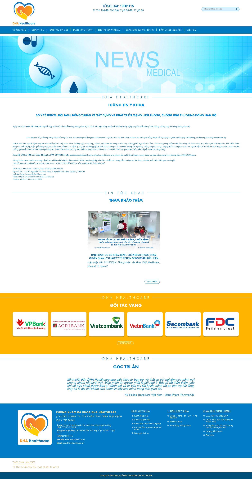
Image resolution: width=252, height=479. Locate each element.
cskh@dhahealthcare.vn (73, 443)
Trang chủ (19, 30)
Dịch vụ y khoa (83, 30)
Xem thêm (152, 282)
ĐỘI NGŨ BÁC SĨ (59, 30)
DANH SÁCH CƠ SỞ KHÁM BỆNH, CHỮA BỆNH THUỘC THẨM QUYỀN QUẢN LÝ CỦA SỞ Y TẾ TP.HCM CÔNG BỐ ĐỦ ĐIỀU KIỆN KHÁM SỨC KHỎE (123, 257)
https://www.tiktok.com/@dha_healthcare (36, 176)
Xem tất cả (125, 343)
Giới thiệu (38, 30)
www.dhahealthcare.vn (75, 440)
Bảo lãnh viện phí (170, 30)
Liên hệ (191, 30)
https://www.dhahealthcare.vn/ (33, 174)
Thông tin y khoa (109, 30)
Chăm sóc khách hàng (140, 30)
